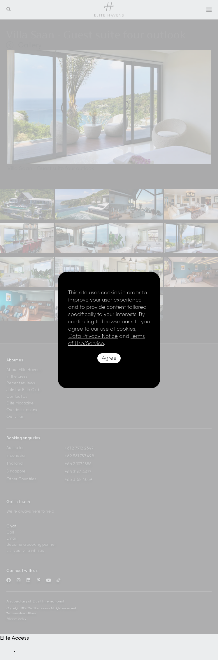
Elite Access (14, 638)
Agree (109, 358)
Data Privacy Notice (93, 336)
